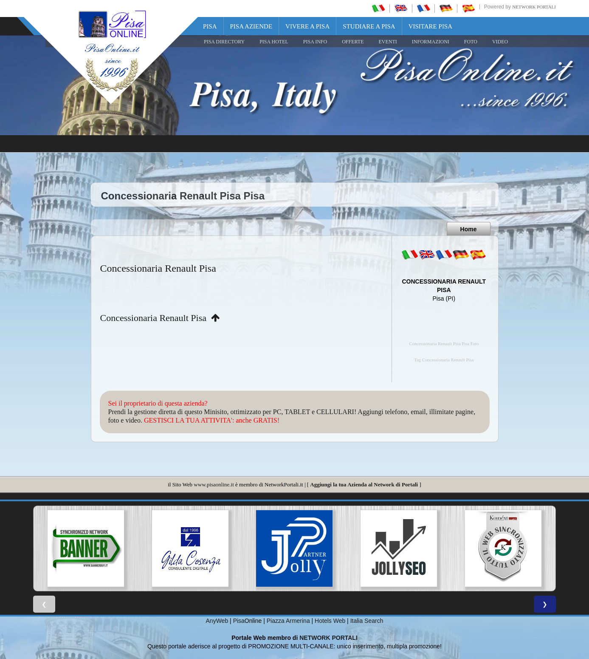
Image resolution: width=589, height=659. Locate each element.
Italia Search (366, 620)
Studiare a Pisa (369, 26)
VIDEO (500, 42)
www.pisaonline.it (214, 484)
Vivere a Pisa (307, 26)
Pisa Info (315, 42)
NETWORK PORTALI (328, 637)
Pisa (210, 26)
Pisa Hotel (273, 42)
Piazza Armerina (288, 620)
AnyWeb (217, 620)
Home (468, 229)
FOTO (470, 42)
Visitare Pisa (430, 26)
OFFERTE (353, 42)
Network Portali (534, 6)
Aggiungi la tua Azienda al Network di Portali (364, 484)
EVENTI (387, 42)
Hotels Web (330, 620)
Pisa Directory (224, 42)
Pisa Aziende (251, 26)
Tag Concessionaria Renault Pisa (443, 360)
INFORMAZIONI (430, 42)
